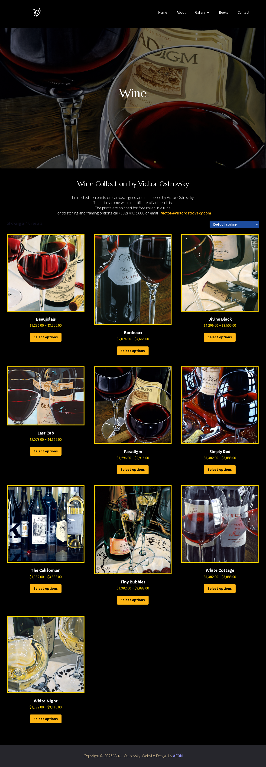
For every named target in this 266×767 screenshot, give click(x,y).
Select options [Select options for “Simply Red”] (220, 469)
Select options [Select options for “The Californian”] (46, 588)
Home (162, 12)
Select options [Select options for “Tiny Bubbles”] (133, 600)
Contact (243, 12)
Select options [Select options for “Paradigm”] (133, 469)
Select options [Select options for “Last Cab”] (46, 451)
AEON (178, 756)
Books (223, 12)
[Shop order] (234, 224)
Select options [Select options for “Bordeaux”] (133, 351)
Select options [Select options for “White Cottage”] (220, 588)
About (181, 12)
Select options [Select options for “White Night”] (46, 719)
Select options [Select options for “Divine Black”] (220, 337)
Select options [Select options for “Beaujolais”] (46, 337)
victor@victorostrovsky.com (186, 213)
